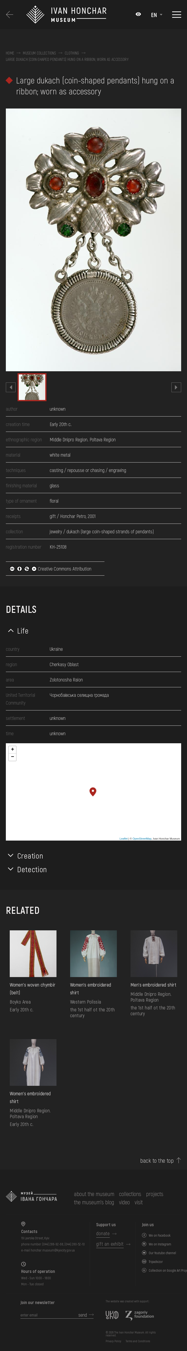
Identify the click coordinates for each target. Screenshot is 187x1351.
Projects (154, 1193)
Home (10, 53)
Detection (32, 869)
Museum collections (39, 53)
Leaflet (124, 838)
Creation (30, 855)
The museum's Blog (94, 1202)
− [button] (12, 757)
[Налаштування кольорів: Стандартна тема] (138, 14)
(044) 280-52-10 (75, 1244)
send (82, 1315)
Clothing (72, 53)
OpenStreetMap (141, 838)
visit (139, 1202)
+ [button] (12, 749)
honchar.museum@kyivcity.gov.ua (53, 1250)
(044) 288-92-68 (52, 1244)
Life (23, 630)
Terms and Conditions (138, 1341)
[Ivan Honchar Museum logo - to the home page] (78, 15)
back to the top (157, 1160)
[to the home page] (31, 1198)
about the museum (94, 1193)
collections (130, 1193)
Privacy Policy (113, 1341)
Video (124, 1202)
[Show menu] (176, 14)
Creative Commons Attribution (50, 568)
